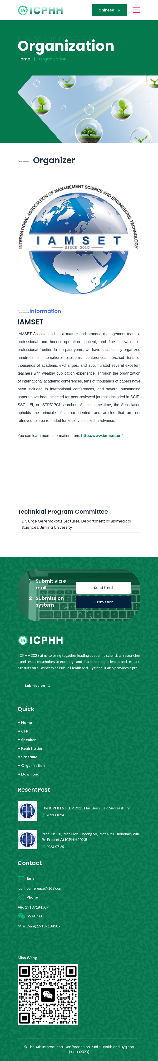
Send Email (103, 587)
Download (30, 774)
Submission (104, 601)
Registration (32, 748)
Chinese (109, 10)
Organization (33, 765)
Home (24, 59)
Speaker (28, 740)
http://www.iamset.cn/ (102, 435)
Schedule (29, 757)
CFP (24, 731)
